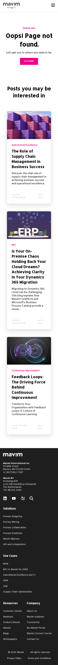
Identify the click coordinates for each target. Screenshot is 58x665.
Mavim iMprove (11, 539)
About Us (32, 611)
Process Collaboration (14, 527)
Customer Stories (12, 611)
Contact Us (33, 639)
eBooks (7, 628)
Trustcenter (33, 622)
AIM (5, 586)
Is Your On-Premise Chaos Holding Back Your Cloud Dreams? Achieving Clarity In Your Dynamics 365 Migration (29, 267)
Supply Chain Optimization (17, 592)
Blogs (6, 633)
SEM (5, 580)
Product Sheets (11, 622)
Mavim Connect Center (39, 633)
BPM (5, 564)
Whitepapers (10, 639)
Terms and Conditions (39, 658)
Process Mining (11, 522)
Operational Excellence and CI (19, 575)
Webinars (8, 617)
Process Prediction (13, 533)
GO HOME (29, 61)
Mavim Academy (35, 617)
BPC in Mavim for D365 (15, 569)
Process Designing (12, 516)
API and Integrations (14, 544)
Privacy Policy (14, 658)
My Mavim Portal (36, 628)
